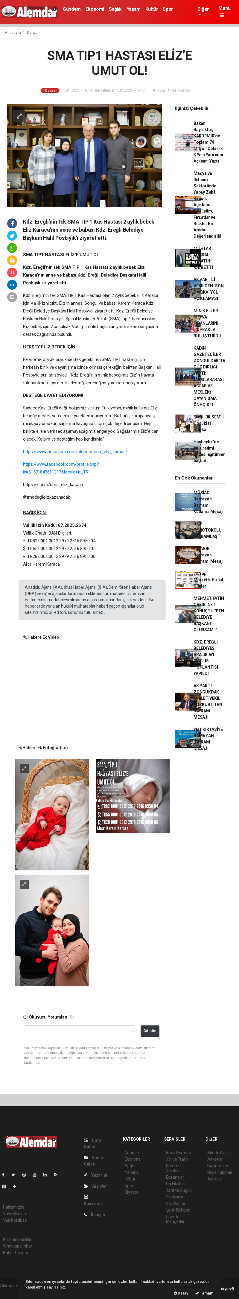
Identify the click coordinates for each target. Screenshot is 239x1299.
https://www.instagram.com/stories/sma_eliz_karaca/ (75, 451)
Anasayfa (13, 32)
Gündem (72, 9)
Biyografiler (218, 1165)
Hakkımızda (14, 1207)
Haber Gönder (15, 1252)
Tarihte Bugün (179, 1190)
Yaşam (134, 9)
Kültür (151, 9)
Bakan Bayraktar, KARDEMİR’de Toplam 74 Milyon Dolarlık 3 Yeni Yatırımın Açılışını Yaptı (208, 142)
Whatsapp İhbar (17, 1246)
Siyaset (131, 1192)
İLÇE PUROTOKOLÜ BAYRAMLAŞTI (208, 530)
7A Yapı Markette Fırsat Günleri (208, 579)
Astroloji (214, 1179)
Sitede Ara (217, 1152)
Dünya (32, 32)
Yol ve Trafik (177, 1159)
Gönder (150, 1030)
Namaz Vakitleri (173, 1168)
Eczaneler (175, 1177)
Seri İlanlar (175, 1203)
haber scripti (11, 1291)
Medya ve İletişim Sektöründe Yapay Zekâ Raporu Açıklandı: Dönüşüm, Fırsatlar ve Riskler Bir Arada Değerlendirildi (208, 205)
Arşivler (95, 1186)
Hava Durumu (178, 1152)
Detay (181, 1293)
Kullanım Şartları (18, 1239)
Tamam (204, 1293)
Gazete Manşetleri (175, 1219)
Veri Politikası (15, 1220)
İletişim (94, 1214)
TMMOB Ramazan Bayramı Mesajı (208, 555)
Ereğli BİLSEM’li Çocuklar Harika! (209, 423)
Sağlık (115, 9)
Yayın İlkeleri (14, 1213)
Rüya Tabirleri (219, 1172)
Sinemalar (175, 1197)
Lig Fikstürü (176, 1183)
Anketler (215, 1159)
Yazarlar (95, 1175)
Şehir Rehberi (178, 1210)
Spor (168, 9)
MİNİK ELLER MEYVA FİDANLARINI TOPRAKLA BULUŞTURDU (207, 323)
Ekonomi (95, 9)
